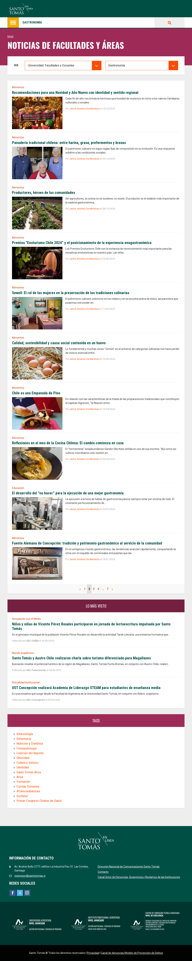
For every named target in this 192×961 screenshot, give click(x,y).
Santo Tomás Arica (28, 772)
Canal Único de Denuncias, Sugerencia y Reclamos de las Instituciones (139, 877)
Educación (18, 488)
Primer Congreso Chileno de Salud (39, 801)
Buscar (169, 22)
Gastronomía (25, 22)
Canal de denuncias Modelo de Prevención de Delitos (132, 952)
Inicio (11, 36)
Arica (19, 777)
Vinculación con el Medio (26, 618)
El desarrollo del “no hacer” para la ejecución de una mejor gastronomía (68, 493)
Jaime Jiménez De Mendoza (84, 108)
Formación (23, 781)
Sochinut (22, 796)
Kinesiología (24, 734)
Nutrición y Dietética (29, 743)
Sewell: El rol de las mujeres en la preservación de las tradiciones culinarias (70, 293)
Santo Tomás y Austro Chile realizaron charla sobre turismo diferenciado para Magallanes (81, 658)
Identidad (22, 767)
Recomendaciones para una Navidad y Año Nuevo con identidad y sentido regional (75, 92)
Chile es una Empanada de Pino (36, 393)
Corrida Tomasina (27, 786)
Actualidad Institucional (26, 682)
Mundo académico (23, 652)
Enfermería (23, 739)
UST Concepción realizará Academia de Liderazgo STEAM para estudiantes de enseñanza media (86, 687)
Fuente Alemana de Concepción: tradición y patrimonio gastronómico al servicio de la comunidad (87, 543)
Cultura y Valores (27, 762)
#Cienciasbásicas (28, 791)
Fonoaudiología (26, 748)
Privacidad (93, 952)
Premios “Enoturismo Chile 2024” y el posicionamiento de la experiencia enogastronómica (82, 242)
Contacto (103, 871)
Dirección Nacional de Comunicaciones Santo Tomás (129, 866)
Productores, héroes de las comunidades (43, 192)
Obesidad (22, 758)
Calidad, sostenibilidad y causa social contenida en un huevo (59, 343)
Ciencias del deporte (30, 753)
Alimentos (18, 87)
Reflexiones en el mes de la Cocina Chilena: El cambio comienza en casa (68, 443)
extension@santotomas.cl (29, 875)
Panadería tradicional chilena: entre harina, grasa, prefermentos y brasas (69, 142)
